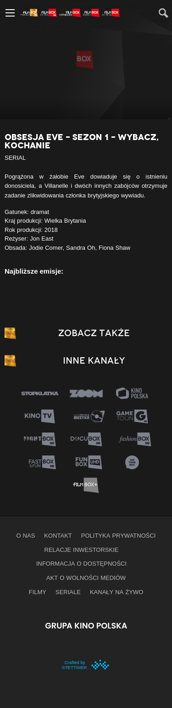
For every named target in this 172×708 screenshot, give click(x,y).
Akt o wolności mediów (86, 577)
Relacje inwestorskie (81, 549)
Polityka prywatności (118, 535)
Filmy (37, 592)
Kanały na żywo (116, 592)
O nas (26, 535)
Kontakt (58, 535)
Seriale (68, 592)
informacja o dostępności (81, 563)
